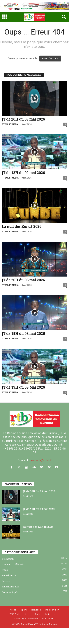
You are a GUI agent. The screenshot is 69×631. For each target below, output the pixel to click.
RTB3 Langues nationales (26, 618)
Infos (5, 570)
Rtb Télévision (52, 609)
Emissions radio (11, 586)
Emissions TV (9, 575)
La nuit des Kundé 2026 (21, 226)
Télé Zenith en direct (20, 614)
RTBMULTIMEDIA (10, 124)
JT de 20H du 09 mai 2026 (23, 119)
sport (23, 609)
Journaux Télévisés (13, 564)
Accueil (13, 609)
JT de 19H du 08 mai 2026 (23, 334)
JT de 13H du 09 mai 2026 (23, 173)
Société (6, 581)
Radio (37, 614)
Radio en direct (52, 614)
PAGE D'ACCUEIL (50, 58)
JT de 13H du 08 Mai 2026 (23, 387)
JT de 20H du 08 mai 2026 (23, 280)
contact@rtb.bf (41, 460)
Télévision (8, 559)
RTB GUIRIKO (48, 618)
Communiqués (10, 592)
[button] (63, 17)
